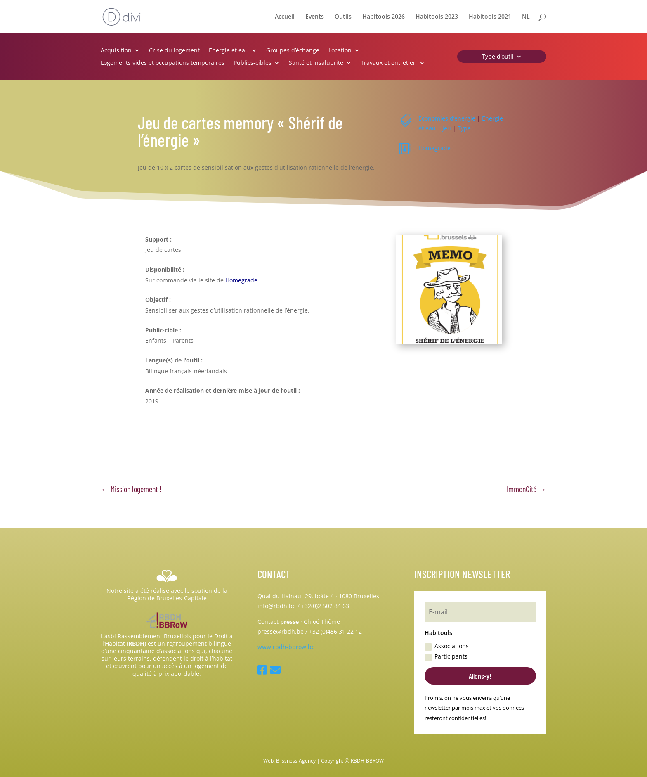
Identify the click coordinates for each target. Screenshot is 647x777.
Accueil (285, 17)
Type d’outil (498, 57)
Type (464, 128)
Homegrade (434, 148)
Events (314, 17)
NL (526, 17)
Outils (343, 17)
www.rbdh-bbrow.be (286, 647)
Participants (446, 656)
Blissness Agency (296, 760)
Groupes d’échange (292, 50)
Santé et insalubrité (316, 63)
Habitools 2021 (490, 17)
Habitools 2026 (383, 17)
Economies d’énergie (446, 118)
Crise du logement (174, 50)
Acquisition (116, 50)
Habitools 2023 (437, 17)
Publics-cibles (253, 63)
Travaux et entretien (389, 63)
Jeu (446, 128)
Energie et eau (229, 50)
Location (340, 50)
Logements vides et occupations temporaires (162, 63)
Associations (447, 646)
